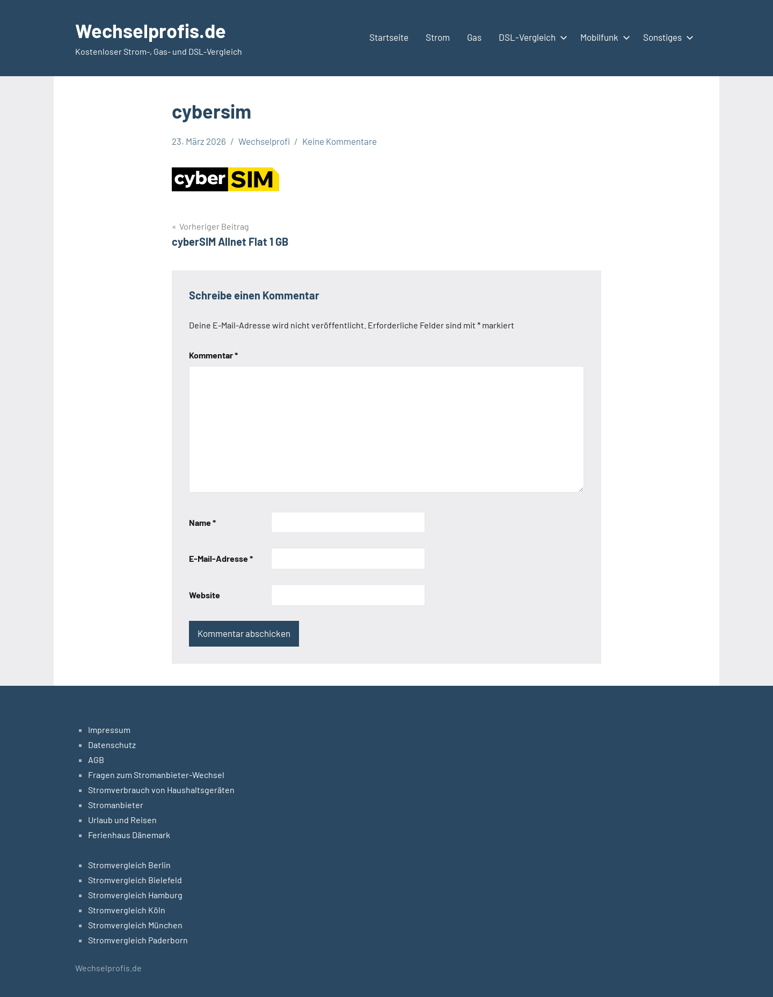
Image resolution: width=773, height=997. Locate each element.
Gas (474, 37)
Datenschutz (112, 744)
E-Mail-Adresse (221, 558)
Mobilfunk (603, 37)
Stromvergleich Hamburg (135, 895)
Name (202, 522)
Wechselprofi (264, 141)
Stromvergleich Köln (126, 910)
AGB (96, 759)
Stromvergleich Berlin (129, 865)
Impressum (109, 729)
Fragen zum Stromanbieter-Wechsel (156, 774)
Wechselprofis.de (150, 30)
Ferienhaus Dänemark (129, 835)
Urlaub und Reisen (122, 820)
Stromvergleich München (135, 925)
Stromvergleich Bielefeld (135, 880)
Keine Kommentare (339, 141)
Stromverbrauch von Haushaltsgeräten (161, 790)
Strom (438, 37)
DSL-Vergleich (531, 37)
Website (204, 595)
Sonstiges (666, 37)
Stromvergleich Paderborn (138, 940)
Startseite (389, 37)
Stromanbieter (115, 805)
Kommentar (213, 355)
